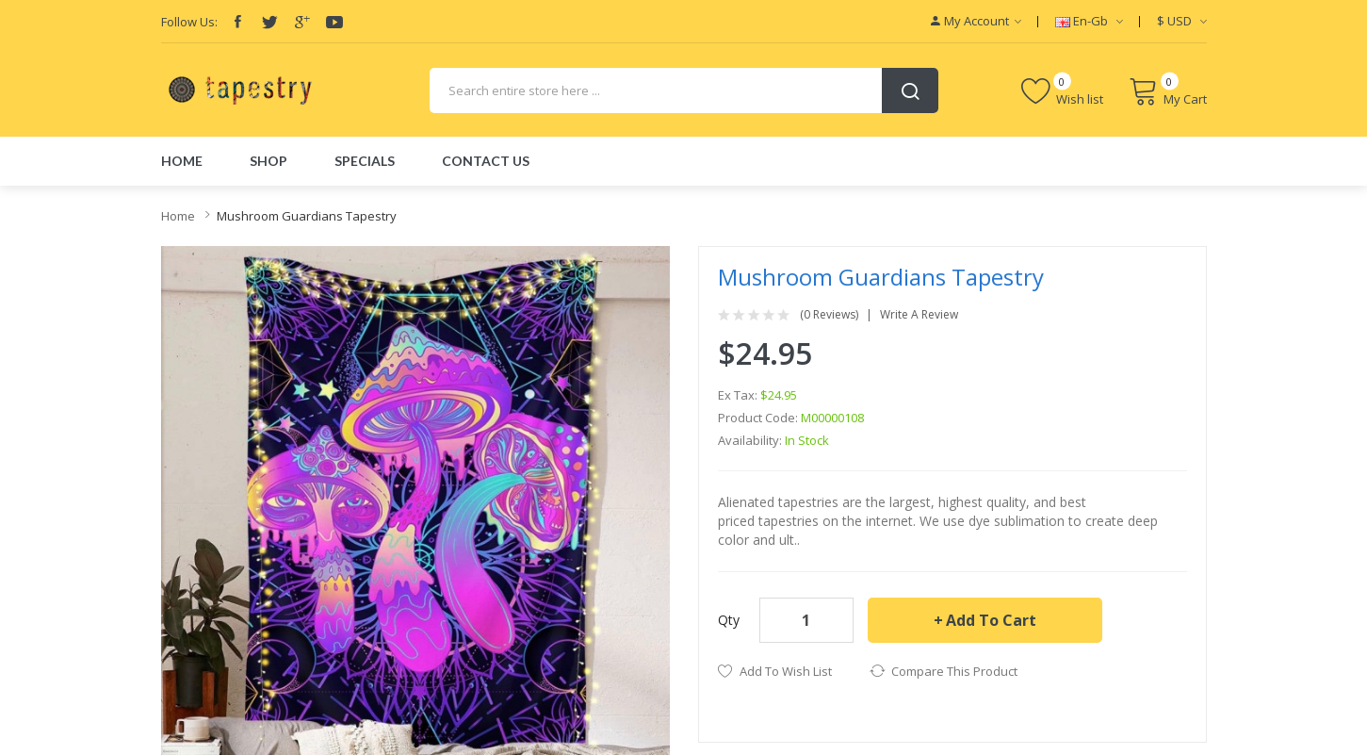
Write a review (919, 314)
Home (178, 215)
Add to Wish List (786, 671)
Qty (729, 620)
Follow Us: (189, 21)
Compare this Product (954, 671)
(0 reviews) (829, 314)
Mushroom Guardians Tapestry (307, 215)
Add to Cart (991, 620)
